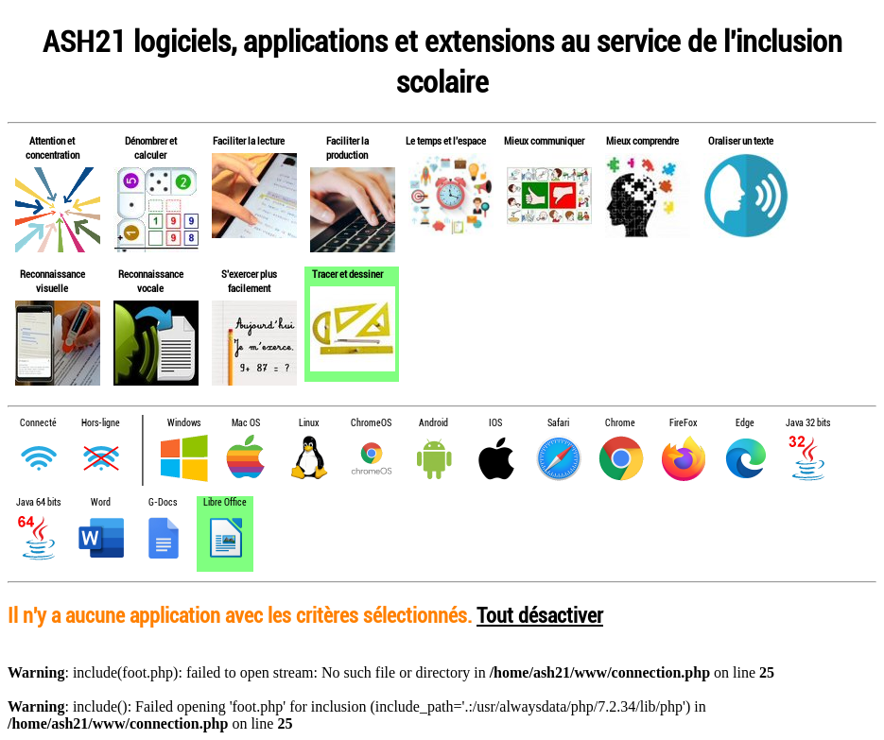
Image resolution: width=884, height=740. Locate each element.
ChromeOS (371, 423)
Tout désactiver (540, 614)
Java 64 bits (38, 502)
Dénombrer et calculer (151, 147)
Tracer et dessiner (347, 274)
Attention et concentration (52, 147)
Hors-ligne (100, 423)
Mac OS (246, 423)
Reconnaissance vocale (150, 281)
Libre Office (225, 502)
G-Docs (162, 502)
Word (101, 502)
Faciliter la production (347, 147)
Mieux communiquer (544, 140)
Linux (309, 423)
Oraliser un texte (740, 140)
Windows (183, 423)
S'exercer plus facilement (249, 281)
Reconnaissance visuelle (52, 281)
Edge (745, 423)
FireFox (683, 423)
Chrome (620, 423)
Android (433, 423)
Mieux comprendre (642, 140)
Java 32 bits (808, 423)
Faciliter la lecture (249, 140)
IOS (495, 423)
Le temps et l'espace (446, 140)
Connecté (38, 423)
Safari (558, 423)
